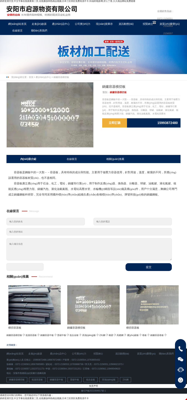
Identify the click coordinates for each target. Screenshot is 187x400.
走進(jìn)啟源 (39, 23)
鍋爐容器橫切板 (61, 77)
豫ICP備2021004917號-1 (93, 390)
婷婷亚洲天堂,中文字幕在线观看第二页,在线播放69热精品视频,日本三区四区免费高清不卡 (44, 398)
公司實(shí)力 (82, 23)
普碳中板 (63, 335)
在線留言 (17, 30)
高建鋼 (121, 335)
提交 (148, 267)
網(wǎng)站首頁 (17, 23)
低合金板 (75, 335)
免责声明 (93, 386)
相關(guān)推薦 (115, 159)
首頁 (31, 77)
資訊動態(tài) (126, 23)
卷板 (146, 335)
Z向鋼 (103, 335)
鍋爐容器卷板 (158, 335)
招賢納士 (148, 23)
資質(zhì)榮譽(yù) (146, 353)
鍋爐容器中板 (48, 335)
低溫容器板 (33, 335)
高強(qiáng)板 (90, 335)
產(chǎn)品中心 (61, 23)
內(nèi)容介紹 (28, 159)
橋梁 (112, 335)
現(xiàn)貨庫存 (104, 23)
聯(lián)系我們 (39, 30)
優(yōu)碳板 (134, 335)
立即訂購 (115, 122)
